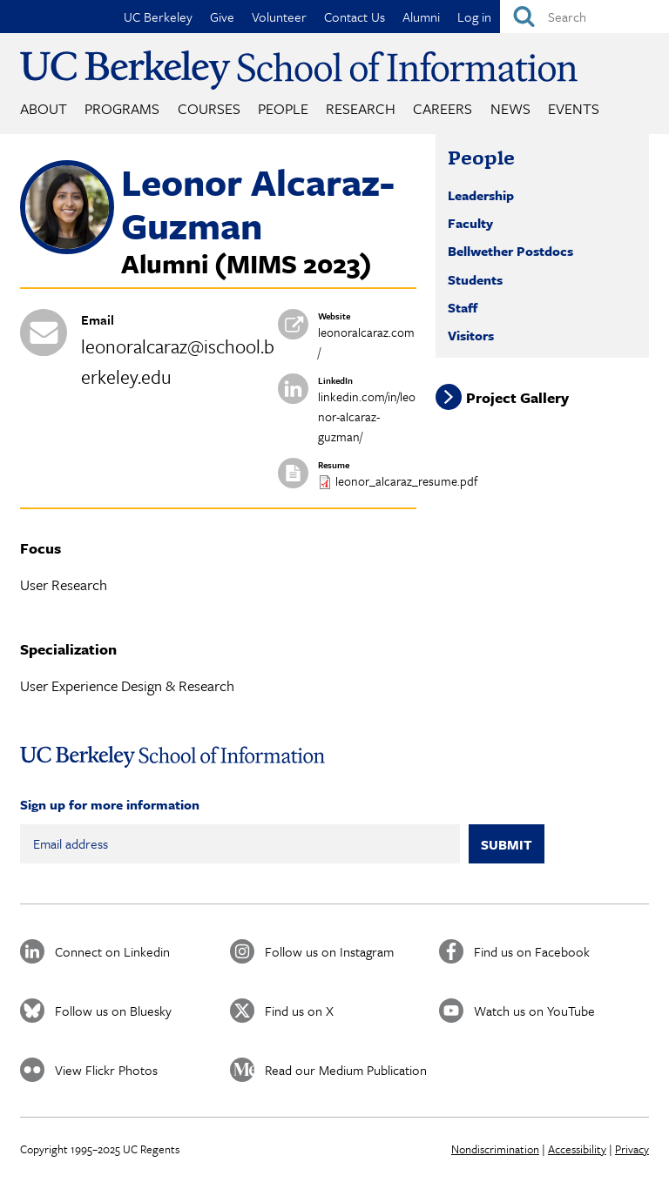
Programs (121, 108)
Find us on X (299, 1010)
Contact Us (354, 16)
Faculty (470, 222)
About (43, 108)
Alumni (421, 16)
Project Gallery (517, 396)
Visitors (471, 335)
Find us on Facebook (532, 951)
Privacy (632, 1149)
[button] (67, 249)
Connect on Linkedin (112, 951)
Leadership (481, 195)
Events (573, 108)
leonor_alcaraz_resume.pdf (406, 481)
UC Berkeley (158, 16)
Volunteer (279, 16)
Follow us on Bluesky (113, 1010)
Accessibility (577, 1149)
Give (222, 16)
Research (360, 108)
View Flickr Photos (106, 1069)
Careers (442, 108)
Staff (462, 307)
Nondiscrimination (495, 1149)
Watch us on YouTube (534, 1010)
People (283, 108)
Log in (474, 16)
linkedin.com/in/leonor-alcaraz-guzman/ (367, 416)
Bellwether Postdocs (510, 250)
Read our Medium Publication (346, 1069)
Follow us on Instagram (329, 951)
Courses (209, 108)
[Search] (584, 16)
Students (475, 279)
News (510, 108)
